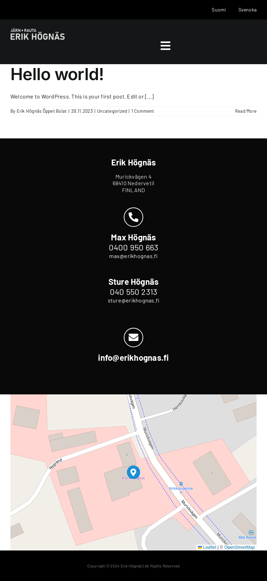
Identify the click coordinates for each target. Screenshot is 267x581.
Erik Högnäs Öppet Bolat (42, 111)
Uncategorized (112, 111)
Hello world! (57, 74)
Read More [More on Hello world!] (246, 111)
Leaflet (207, 547)
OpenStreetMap (239, 547)
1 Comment (142, 111)
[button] (133, 472)
